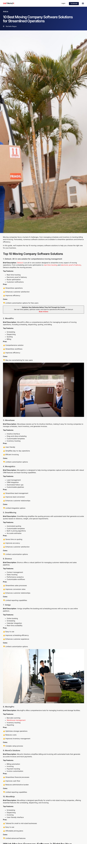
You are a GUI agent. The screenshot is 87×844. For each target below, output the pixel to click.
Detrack (20, 263)
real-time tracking (50, 265)
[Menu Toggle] (83, 3)
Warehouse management (16, 720)
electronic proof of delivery (71, 265)
